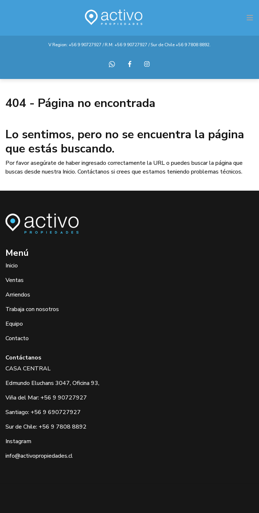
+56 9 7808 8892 (193, 45)
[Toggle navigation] (250, 18)
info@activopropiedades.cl (39, 456)
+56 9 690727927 (56, 412)
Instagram (18, 441)
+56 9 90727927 (85, 45)
